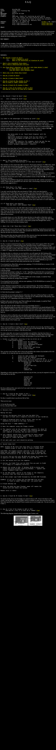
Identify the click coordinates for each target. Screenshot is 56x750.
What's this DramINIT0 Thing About (15, 71)
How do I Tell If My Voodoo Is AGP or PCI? (18, 101)
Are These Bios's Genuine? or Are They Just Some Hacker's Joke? (25, 76)
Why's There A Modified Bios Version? (16, 73)
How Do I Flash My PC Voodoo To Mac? (15, 98)
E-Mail (44, 25)
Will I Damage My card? (20, 66)
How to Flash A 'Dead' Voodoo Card (15, 95)
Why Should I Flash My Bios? (12, 65)
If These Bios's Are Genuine (19, 78)
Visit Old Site (47, 26)
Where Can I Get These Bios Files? (15, 83)
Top (25, 111)
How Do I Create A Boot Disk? (13, 90)
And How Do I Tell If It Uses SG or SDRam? (18, 103)
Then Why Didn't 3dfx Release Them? (21, 80)
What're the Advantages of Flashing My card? (28, 68)
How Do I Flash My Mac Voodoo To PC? (15, 93)
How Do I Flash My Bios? (11, 86)
